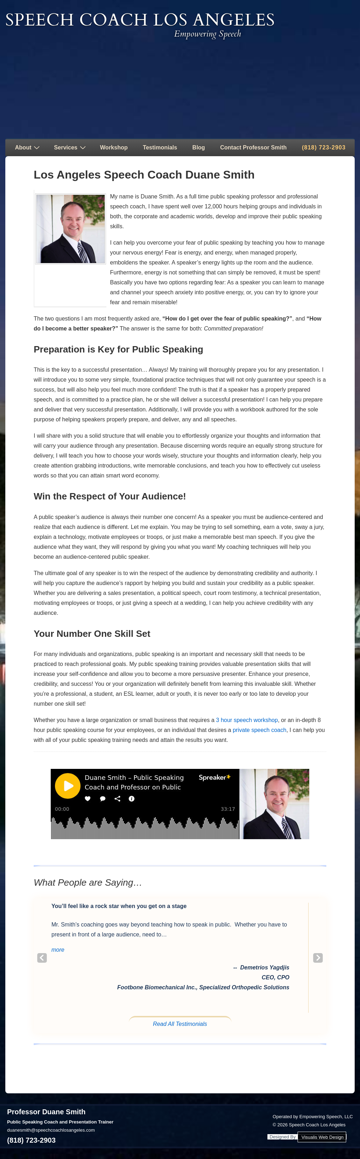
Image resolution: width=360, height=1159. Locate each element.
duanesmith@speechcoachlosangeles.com (51, 1130)
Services (71, 147)
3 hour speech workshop (247, 720)
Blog (198, 147)
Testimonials (160, 147)
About (28, 147)
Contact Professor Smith (253, 147)
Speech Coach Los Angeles (140, 20)
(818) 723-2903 (323, 147)
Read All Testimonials (180, 1024)
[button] (57, 950)
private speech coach (259, 730)
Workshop (114, 147)
